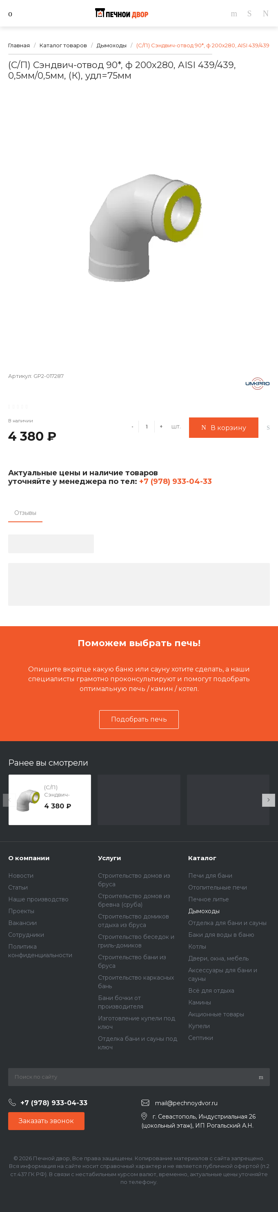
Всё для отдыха (211, 990)
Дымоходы (204, 911)
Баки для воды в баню (221, 934)
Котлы (197, 946)
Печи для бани (210, 875)
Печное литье (208, 899)
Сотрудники (26, 934)
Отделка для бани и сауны (227, 923)
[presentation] (9, 800)
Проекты (21, 911)
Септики (200, 1038)
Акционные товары (216, 1014)
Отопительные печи (217, 887)
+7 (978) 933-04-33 (174, 481)
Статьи (18, 887)
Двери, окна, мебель (218, 958)
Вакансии (22, 923)
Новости (20, 875)
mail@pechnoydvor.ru (186, 1103)
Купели (199, 1026)
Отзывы (25, 513)
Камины (199, 1002)
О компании (29, 858)
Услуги (109, 858)
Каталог (202, 858)
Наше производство (38, 899)
